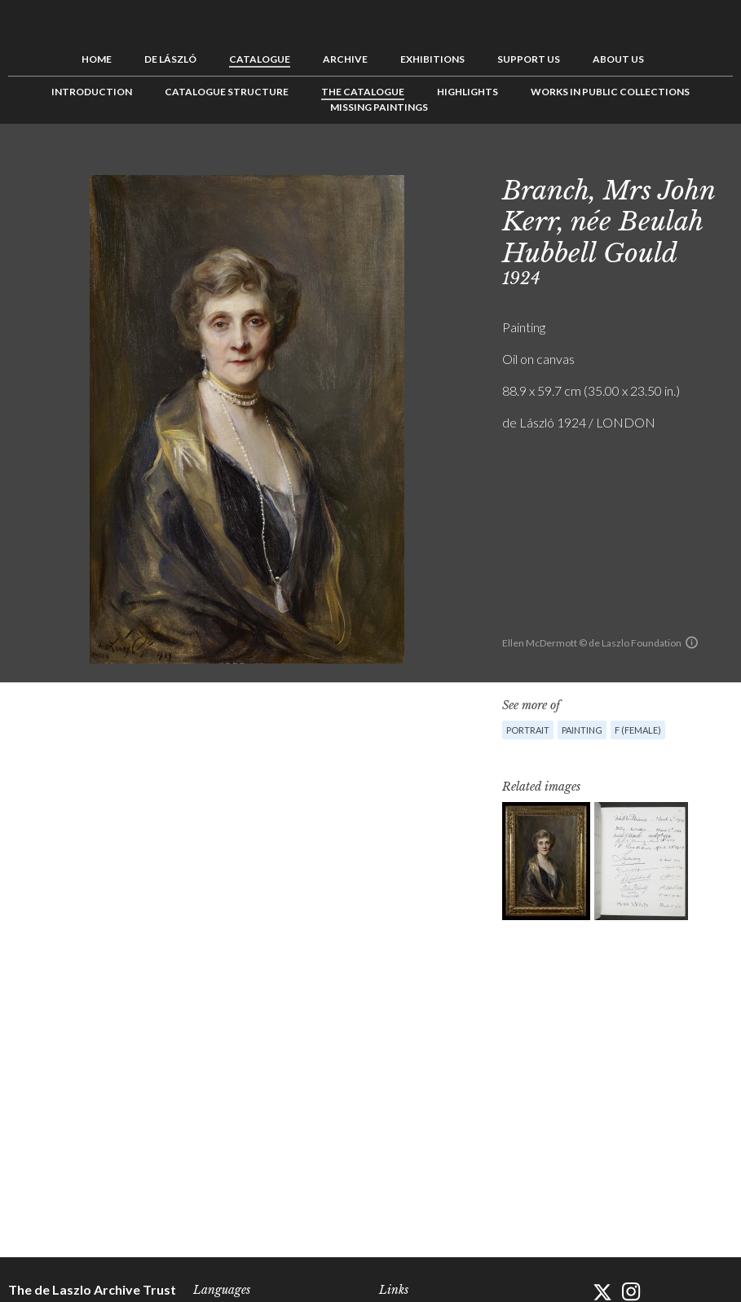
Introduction (91, 91)
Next (720, 160)
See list (695, 160)
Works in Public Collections (610, 91)
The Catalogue (362, 91)
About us (618, 59)
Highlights (467, 91)
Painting (582, 730)
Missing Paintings (379, 107)
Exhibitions (432, 59)
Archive (345, 59)
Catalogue (259, 59)
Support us (528, 59)
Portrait (527, 730)
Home (97, 59)
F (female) (638, 730)
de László (170, 59)
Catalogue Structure (227, 91)
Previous (670, 160)
